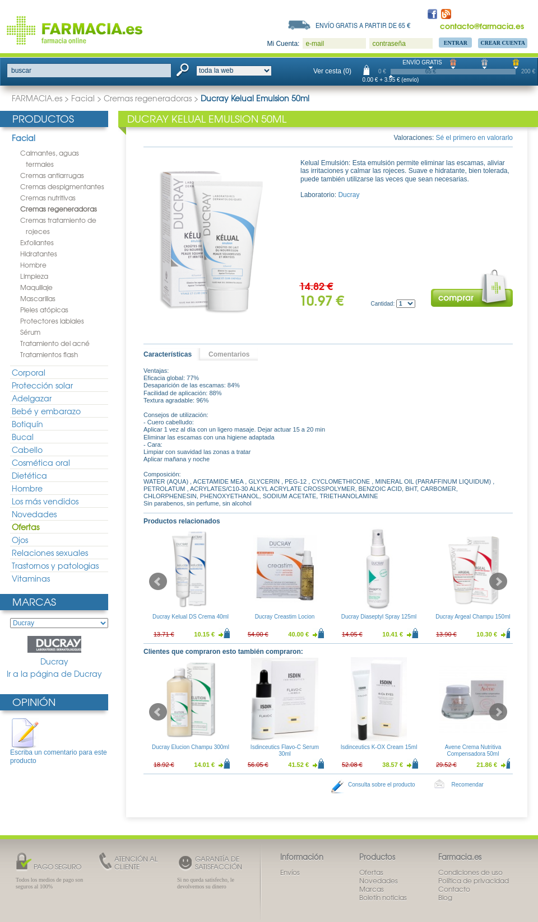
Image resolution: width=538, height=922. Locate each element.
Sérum (30, 332)
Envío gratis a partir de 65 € (363, 25)
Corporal (28, 372)
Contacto (454, 889)
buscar (21, 70)
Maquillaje (36, 287)
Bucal (23, 436)
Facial (83, 98)
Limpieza (34, 276)
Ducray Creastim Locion (285, 617)
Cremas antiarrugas (52, 175)
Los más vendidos (45, 501)
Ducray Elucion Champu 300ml (190, 747)
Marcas (34, 601)
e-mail (314, 44)
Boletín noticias (383, 897)
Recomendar (468, 784)
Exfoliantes (37, 242)
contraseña (388, 44)
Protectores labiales (52, 321)
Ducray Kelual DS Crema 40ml (190, 617)
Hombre (33, 265)
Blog (445, 897)
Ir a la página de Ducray (54, 673)
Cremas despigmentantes (62, 186)
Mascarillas (37, 298)
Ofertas (25, 526)
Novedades (34, 513)
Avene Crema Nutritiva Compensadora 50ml (473, 750)
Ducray (54, 651)
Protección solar (42, 385)
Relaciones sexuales (50, 552)
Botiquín (27, 423)
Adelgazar (32, 398)
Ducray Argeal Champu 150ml (472, 617)
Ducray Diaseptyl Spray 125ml (379, 617)
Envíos (290, 872)
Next (498, 582)
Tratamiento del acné (55, 343)
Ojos (20, 539)
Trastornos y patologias (55, 565)
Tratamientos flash (49, 354)
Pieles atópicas (44, 310)
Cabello (27, 449)
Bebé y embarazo (46, 410)
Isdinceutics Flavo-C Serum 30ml (285, 750)
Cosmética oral (41, 462)
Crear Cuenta (502, 43)
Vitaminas (31, 578)
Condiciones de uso (470, 872)
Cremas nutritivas (48, 198)
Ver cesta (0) (332, 71)
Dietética (29, 475)
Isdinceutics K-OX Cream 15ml (379, 747)
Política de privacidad (473, 881)
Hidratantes (38, 254)
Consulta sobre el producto (381, 784)
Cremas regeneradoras (148, 98)
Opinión (33, 701)
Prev (158, 582)
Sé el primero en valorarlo (474, 138)
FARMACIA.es (37, 98)
